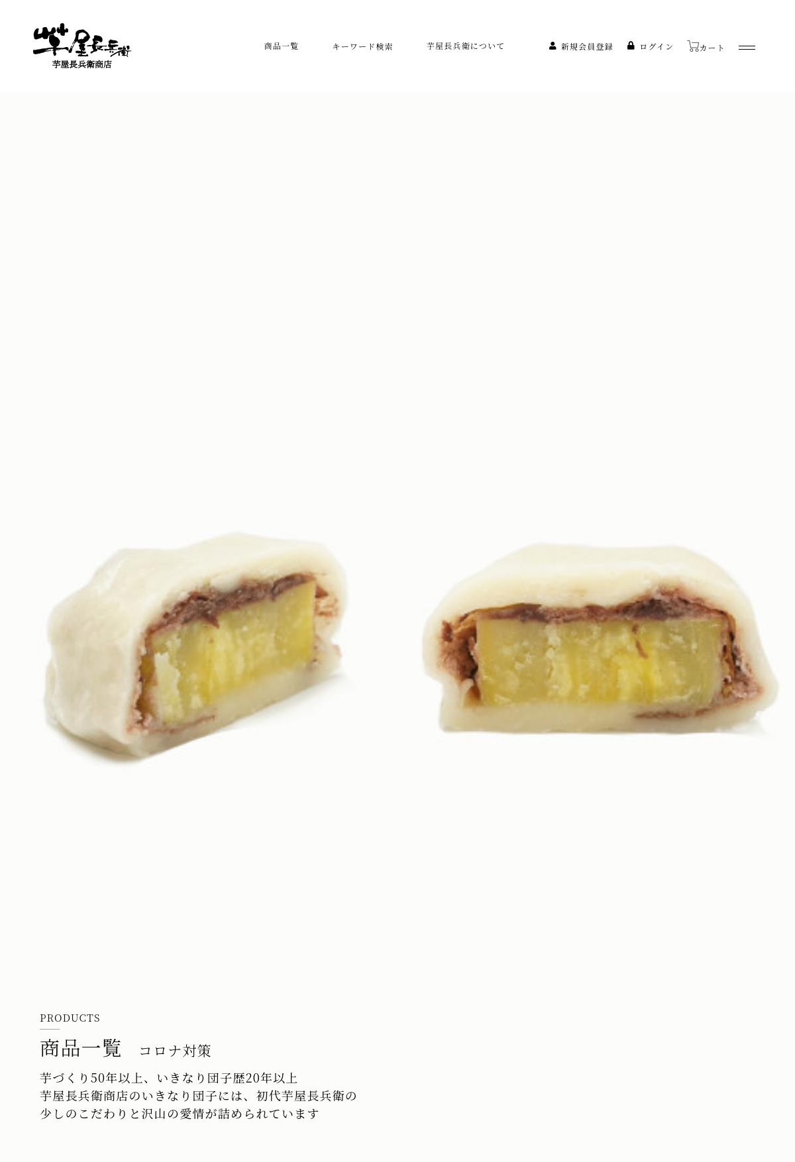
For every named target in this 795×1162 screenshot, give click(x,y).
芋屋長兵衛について (466, 45)
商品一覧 (281, 45)
